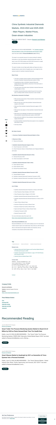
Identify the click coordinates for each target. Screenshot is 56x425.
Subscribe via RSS (6, 304)
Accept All (42, 423)
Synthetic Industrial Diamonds (36, 244)
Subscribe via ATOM (6, 306)
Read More (5, 342)
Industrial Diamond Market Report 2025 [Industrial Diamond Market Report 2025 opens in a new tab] (23, 256)
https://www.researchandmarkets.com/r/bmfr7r (22, 218)
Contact (13, 275)
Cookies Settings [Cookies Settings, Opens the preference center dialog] (42, 416)
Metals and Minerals (24, 244)
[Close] (54, 420)
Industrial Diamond (15, 244)
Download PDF (5, 302)
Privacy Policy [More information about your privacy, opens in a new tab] (12, 419)
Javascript (4, 308)
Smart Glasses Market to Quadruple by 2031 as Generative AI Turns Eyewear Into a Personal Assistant (24, 356)
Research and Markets (38, 39)
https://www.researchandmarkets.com (10, 292)
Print (3, 300)
